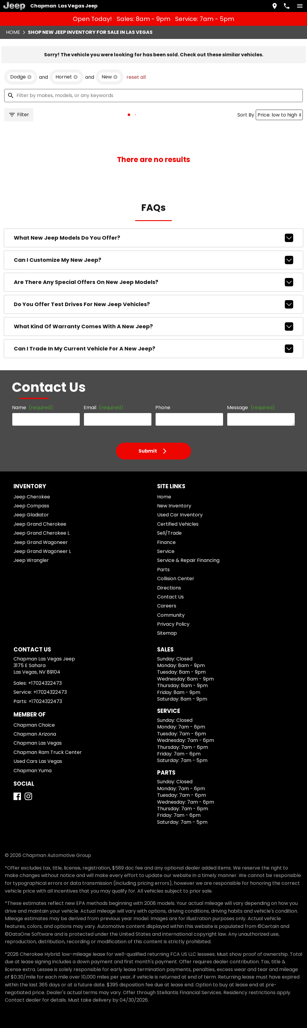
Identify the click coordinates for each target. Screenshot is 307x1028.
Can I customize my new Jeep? (153, 260)
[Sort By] (279, 115)
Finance (166, 542)
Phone (162, 407)
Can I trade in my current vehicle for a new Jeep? (153, 348)
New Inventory (174, 505)
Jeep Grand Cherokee (39, 524)
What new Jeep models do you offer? (153, 238)
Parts (163, 569)
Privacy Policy (173, 624)
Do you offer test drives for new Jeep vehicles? (153, 304)
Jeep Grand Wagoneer (40, 542)
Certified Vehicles (177, 524)
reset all (136, 77)
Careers (166, 605)
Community (171, 615)
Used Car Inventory (180, 514)
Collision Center (175, 578)
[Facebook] (17, 796)
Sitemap (167, 633)
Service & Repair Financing (188, 560)
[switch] (300, 6)
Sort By (245, 114)
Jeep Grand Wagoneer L (42, 551)
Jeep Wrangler (31, 560)
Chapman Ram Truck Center (47, 752)
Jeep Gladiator (31, 514)
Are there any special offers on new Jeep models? (153, 282)
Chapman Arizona (34, 734)
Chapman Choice (34, 725)
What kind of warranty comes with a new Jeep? (153, 326)
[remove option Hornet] (66, 76)
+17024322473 (45, 683)
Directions (169, 587)
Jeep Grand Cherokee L (41, 533)
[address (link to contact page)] (275, 6)
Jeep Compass (31, 505)
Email (103, 407)
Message (251, 407)
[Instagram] (28, 796)
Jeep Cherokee (31, 496)
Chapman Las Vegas (37, 743)
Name (32, 407)
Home (13, 32)
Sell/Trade (169, 533)
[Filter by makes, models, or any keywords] (153, 95)
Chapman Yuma (32, 770)
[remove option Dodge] (20, 76)
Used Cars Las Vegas (37, 761)
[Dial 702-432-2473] (287, 6)
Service (165, 551)
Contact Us (170, 596)
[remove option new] (110, 76)
